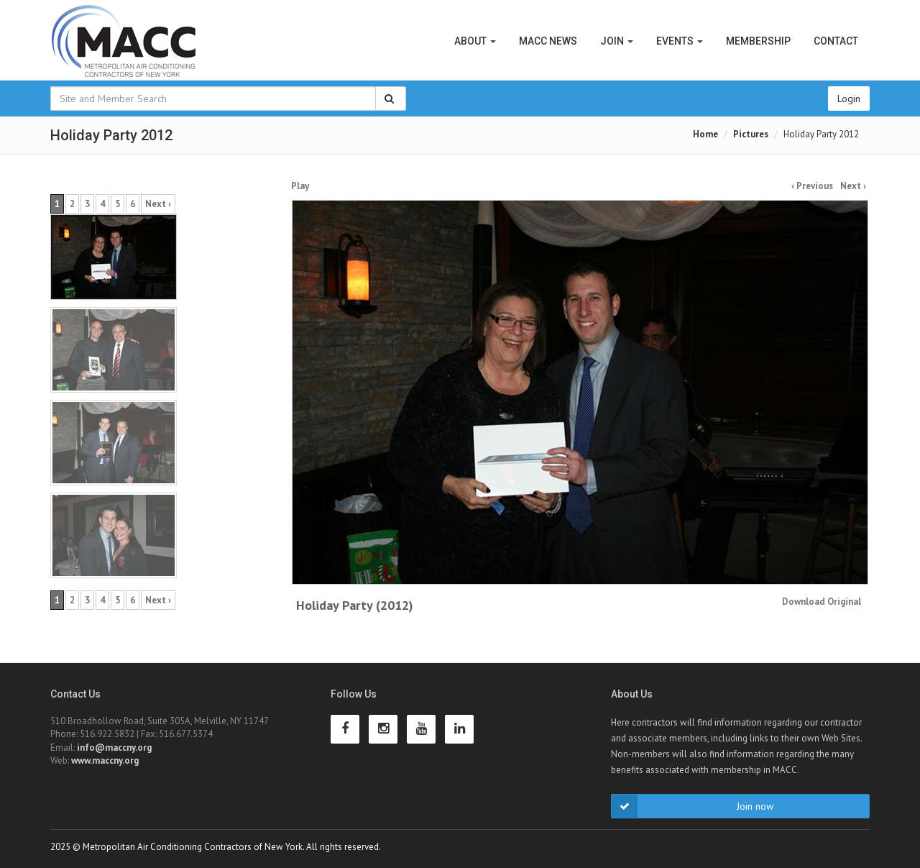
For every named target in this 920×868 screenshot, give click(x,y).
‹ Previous (812, 186)
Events (679, 41)
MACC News (548, 41)
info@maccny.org (114, 747)
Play (300, 186)
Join (616, 41)
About (475, 41)
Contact (836, 41)
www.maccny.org (105, 760)
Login (848, 98)
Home (705, 134)
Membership (758, 41)
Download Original (821, 601)
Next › (853, 186)
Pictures (750, 134)
